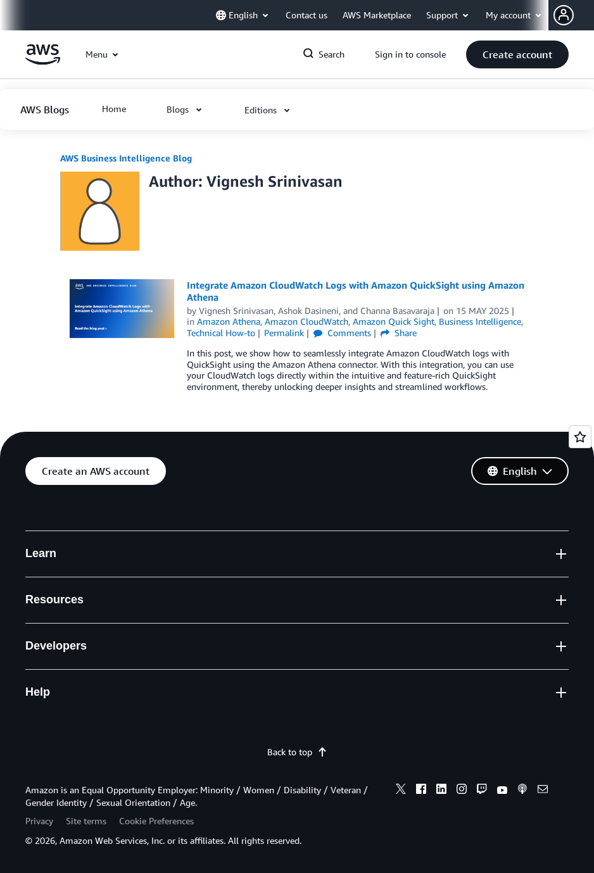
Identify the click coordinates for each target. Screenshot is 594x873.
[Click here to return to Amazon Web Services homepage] (42, 61)
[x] (401, 791)
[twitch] (482, 791)
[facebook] (421, 791)
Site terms (86, 820)
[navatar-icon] (563, 15)
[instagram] (462, 791)
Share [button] (399, 332)
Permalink (284, 332)
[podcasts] (522, 791)
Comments (342, 332)
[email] (543, 791)
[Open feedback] (580, 436)
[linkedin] (441, 791)
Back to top (297, 751)
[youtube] (502, 791)
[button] (573, 15)
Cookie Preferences (156, 820)
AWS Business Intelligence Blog (126, 158)
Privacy (39, 820)
